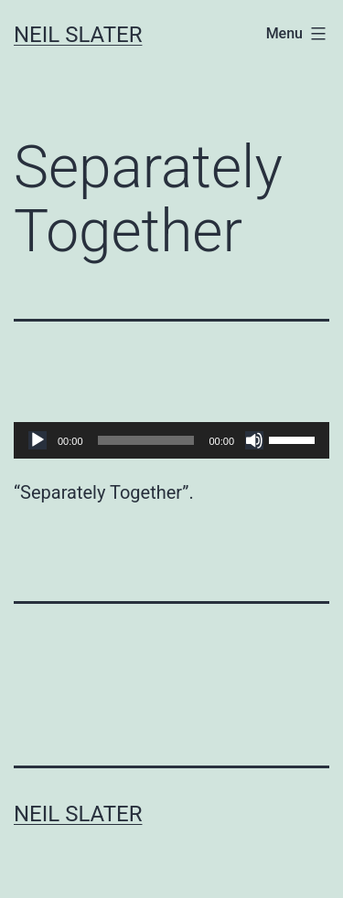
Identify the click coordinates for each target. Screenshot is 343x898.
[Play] (37, 440)
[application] (171, 440)
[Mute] (254, 440)
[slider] (146, 440)
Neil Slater (78, 35)
